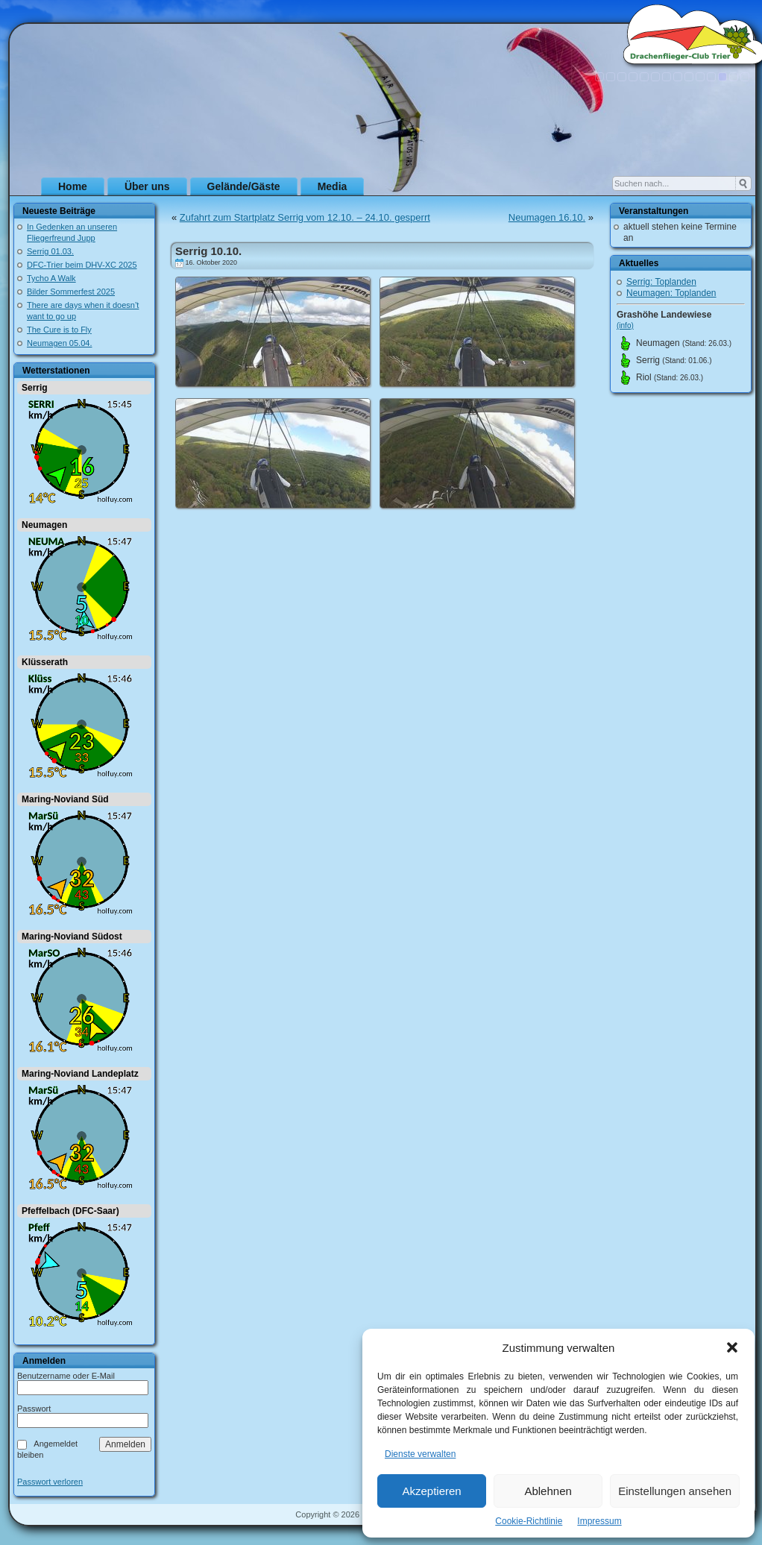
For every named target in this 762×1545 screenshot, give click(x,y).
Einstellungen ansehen (674, 1491)
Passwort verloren (50, 1482)
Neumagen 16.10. (546, 217)
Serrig (35, 388)
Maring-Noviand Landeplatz (80, 1074)
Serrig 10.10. (208, 251)
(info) (625, 325)
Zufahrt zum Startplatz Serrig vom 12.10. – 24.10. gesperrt (305, 217)
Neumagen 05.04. (59, 343)
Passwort (34, 1408)
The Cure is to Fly (59, 329)
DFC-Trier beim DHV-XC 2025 (82, 264)
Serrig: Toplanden (661, 282)
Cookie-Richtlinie (528, 1521)
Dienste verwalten (420, 1454)
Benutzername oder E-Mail (66, 1375)
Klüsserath (45, 662)
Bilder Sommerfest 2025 (71, 291)
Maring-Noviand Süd (65, 799)
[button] (732, 1347)
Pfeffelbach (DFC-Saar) (70, 1211)
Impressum (599, 1521)
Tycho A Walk (51, 278)
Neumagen (44, 525)
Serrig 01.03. (50, 251)
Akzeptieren (431, 1491)
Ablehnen (547, 1491)
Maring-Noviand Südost (72, 936)
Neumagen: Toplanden (671, 293)
